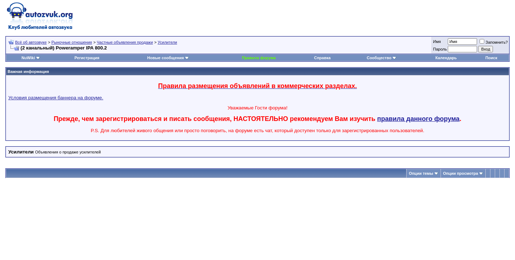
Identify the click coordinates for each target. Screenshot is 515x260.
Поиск (491, 58)
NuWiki (28, 58)
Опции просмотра (460, 173)
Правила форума (258, 58)
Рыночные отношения (71, 42)
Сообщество (381, 58)
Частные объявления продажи (125, 42)
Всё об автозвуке (31, 42)
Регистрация (86, 58)
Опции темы (421, 173)
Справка (322, 58)
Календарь (446, 58)
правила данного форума (418, 118)
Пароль (440, 49)
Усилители (167, 42)
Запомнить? (494, 42)
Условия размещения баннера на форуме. (55, 97)
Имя (437, 41)
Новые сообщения (165, 58)
